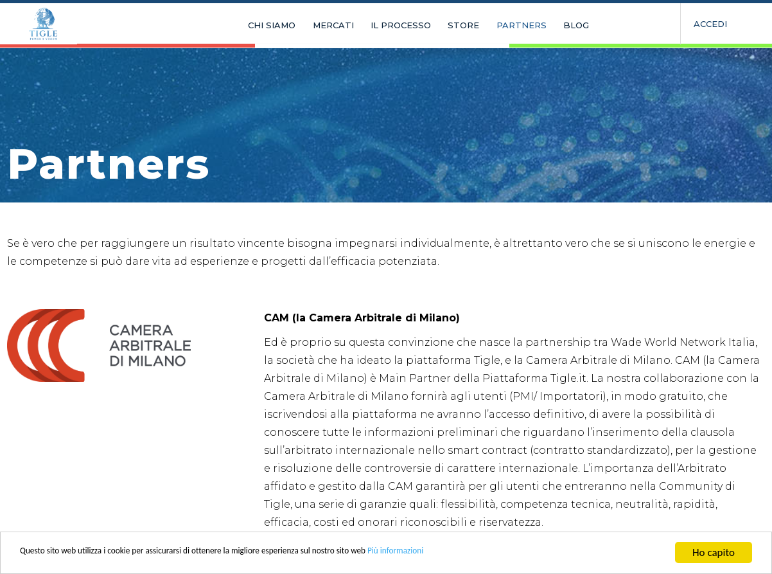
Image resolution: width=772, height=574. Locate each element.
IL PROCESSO (379, 26)
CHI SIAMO (264, 26)
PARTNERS (485, 26)
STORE (434, 26)
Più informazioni (502, 554)
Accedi (710, 23)
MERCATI (318, 26)
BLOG (532, 26)
